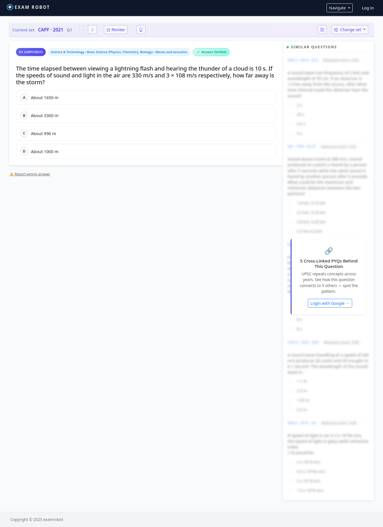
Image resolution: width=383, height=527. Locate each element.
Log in (368, 8)
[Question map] (322, 29)
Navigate (338, 8)
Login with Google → (330, 303)
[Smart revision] (141, 29)
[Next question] (92, 29)
